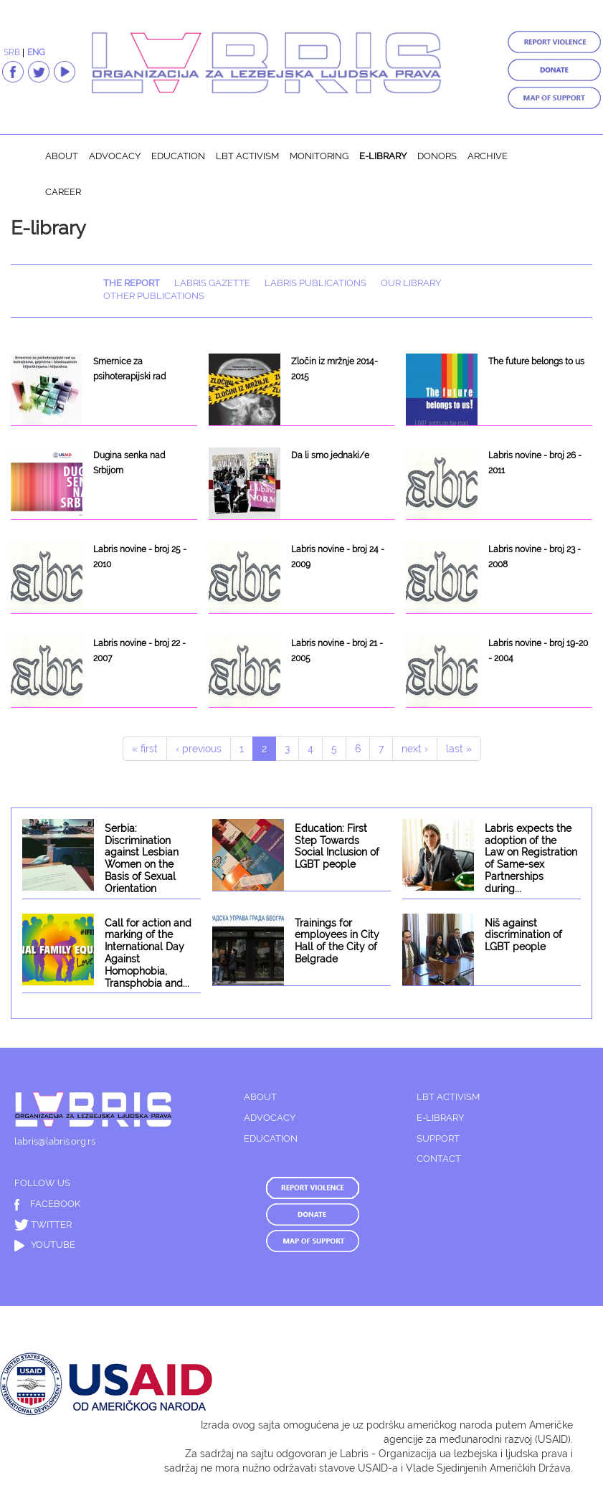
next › (415, 748)
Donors (437, 156)
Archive (487, 156)
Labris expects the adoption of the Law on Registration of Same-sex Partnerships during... (531, 858)
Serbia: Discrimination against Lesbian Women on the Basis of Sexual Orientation (142, 858)
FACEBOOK (47, 1203)
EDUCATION (271, 1138)
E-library (383, 156)
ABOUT (260, 1096)
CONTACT (439, 1158)
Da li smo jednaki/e (330, 455)
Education (178, 156)
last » (459, 748)
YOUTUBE (44, 1244)
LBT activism (247, 156)
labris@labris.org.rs (54, 1141)
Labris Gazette (212, 283)
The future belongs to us (536, 361)
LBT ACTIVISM (448, 1096)
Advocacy (115, 156)
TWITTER (43, 1224)
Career (63, 191)
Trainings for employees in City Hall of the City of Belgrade (337, 941)
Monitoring (319, 156)
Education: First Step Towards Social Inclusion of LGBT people (337, 846)
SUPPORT (438, 1138)
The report (131, 283)
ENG (36, 52)
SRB (12, 52)
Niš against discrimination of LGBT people (523, 935)
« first (145, 748)
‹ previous (199, 748)
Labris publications (315, 283)
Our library (411, 283)
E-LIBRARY (440, 1117)
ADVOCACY (269, 1117)
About (61, 156)
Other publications (153, 295)
